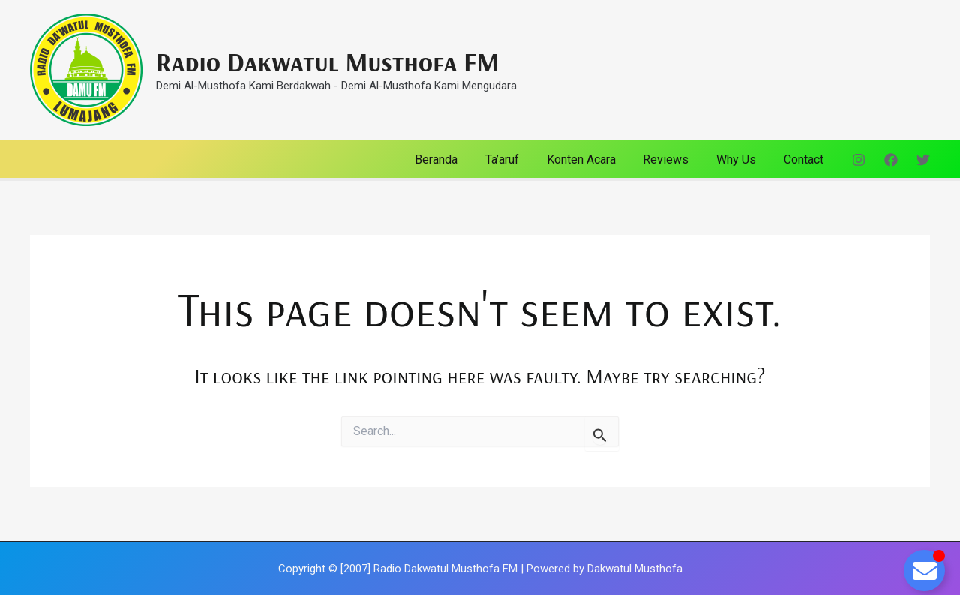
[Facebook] (891, 160)
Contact (805, 159)
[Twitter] (923, 160)
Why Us (741, 159)
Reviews (675, 159)
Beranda (455, 159)
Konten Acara (593, 159)
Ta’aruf (518, 159)
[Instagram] (859, 160)
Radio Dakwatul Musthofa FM (327, 61)
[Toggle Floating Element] (924, 570)
